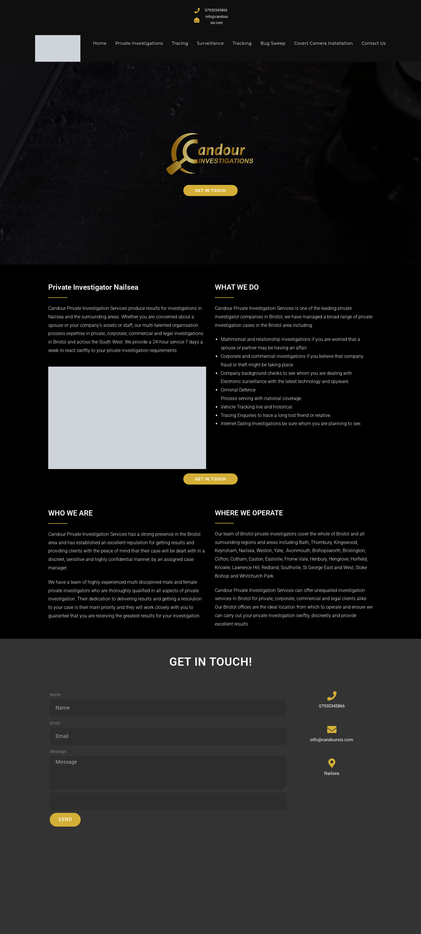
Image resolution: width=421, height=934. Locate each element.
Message (58, 750)
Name (55, 694)
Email (55, 722)
